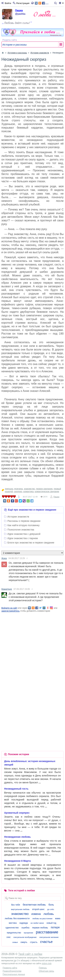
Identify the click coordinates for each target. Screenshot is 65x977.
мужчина (18, 489)
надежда (23, 923)
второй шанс (38, 909)
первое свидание (44, 489)
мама (57, 918)
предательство (14, 932)
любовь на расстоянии (42, 918)
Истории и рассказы (14, 44)
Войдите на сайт (9, 608)
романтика (28, 491)
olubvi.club (46, 963)
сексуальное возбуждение (25, 937)
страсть (33, 942)
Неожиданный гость (16, 788)
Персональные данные (14, 974)
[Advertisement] (32, 645)
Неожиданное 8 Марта (17, 860)
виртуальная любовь (20, 909)
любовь (49, 914)
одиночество (12, 927)
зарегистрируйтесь (10, 611)
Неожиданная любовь (17, 836)
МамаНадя (6, 589)
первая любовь (40, 927)
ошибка (25, 927)
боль (51, 904)
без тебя (15, 904)
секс (8, 937)
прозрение (28, 933)
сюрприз (18, 491)
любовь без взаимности (17, 918)
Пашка (19, 10)
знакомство (29, 489)
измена (36, 913)
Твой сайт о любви (30, 954)
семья (15, 942)
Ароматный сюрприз (16, 812)
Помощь (43, 968)
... (42, 3)
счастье (46, 942)
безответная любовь (34, 904)
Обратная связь (46, 971)
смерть (23, 942)
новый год (51, 923)
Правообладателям (12, 971)
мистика (13, 923)
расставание (47, 932)
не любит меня (37, 923)
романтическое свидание (47, 491)
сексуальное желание (49, 937)
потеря (55, 927)
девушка (9, 489)
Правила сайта (10, 968)
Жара (4, 558)
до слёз (50, 909)
